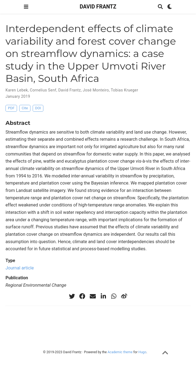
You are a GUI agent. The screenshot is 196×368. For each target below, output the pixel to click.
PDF (11, 108)
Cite (25, 108)
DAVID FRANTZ (98, 7)
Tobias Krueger (124, 90)
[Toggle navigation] (26, 6)
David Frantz (69, 90)
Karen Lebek (16, 90)
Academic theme (120, 352)
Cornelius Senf (43, 90)
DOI (38, 108)
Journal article (19, 268)
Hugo (142, 352)
